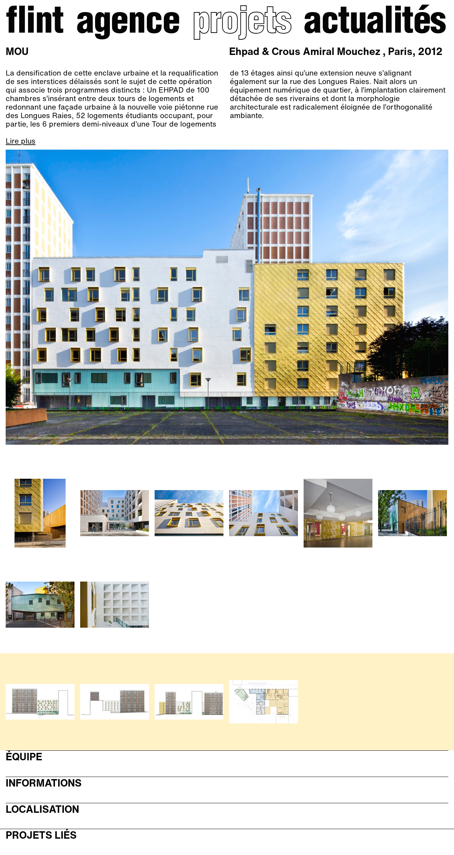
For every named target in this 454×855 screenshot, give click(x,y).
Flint (34, 23)
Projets (242, 23)
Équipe (24, 756)
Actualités (374, 23)
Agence (128, 23)
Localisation (42, 809)
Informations (44, 783)
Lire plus (20, 141)
